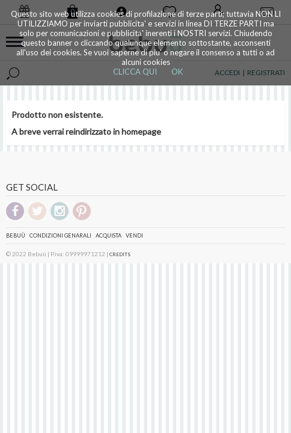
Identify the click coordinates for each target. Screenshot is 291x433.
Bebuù (15, 235)
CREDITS (119, 254)
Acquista (108, 235)
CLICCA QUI (135, 71)
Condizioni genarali (60, 235)
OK (177, 71)
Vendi (134, 235)
